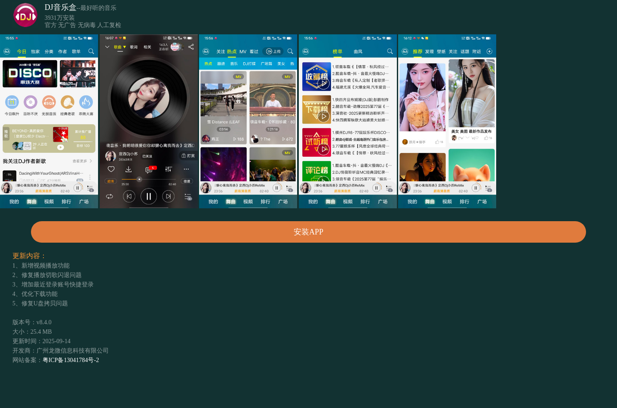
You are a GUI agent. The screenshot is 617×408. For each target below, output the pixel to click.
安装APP (308, 232)
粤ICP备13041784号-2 (71, 360)
